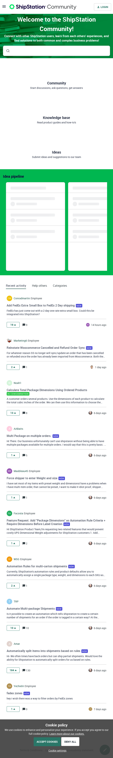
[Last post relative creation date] (98, 325)
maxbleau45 (21, 471)
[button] (56, 750)
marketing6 (20, 340)
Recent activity (16, 286)
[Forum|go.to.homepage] (42, 7)
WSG (16, 559)
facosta (18, 513)
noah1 (17, 383)
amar (17, 644)
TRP (16, 601)
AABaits (18, 428)
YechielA (19, 686)
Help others (39, 286)
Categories (60, 286)
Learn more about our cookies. (67, 733)
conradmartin (22, 298)
